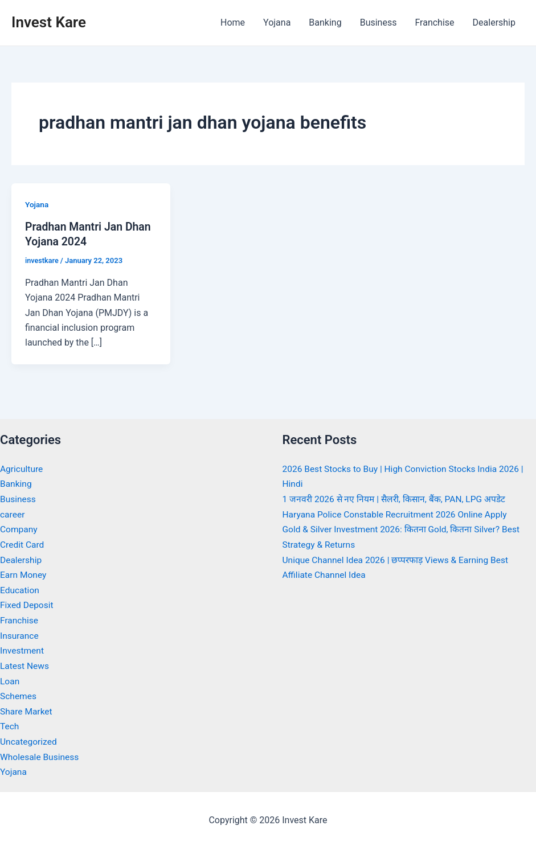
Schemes (19, 694)
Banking (325, 22)
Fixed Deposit (27, 603)
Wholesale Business (40, 754)
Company (19, 528)
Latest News (25, 664)
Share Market (27, 709)
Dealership (494, 22)
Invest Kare (48, 22)
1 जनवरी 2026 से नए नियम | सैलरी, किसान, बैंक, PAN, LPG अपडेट (398, 499)
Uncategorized (29, 739)
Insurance (20, 634)
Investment (22, 648)
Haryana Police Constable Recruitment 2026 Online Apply (398, 513)
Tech (9, 723)
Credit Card (23, 544)
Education (20, 589)
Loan (10, 678)
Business (378, 22)
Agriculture (22, 468)
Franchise (434, 22)
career (13, 513)
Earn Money (24, 574)
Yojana (276, 22)
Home (232, 22)
